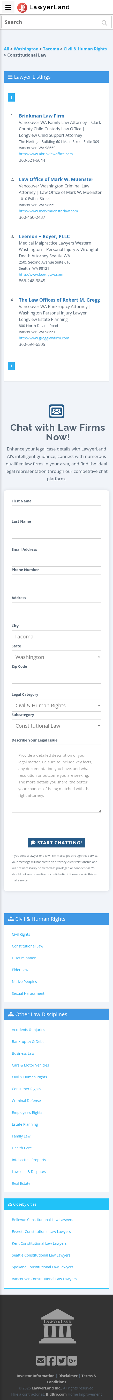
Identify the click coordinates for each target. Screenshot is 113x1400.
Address (19, 597)
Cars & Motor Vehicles (30, 1065)
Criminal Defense (26, 1100)
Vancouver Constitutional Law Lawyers (44, 1278)
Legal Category (25, 694)
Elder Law (20, 969)
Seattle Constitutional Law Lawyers (41, 1255)
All (6, 49)
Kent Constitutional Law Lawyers (39, 1243)
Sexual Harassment (28, 993)
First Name (22, 501)
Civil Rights (21, 934)
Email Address (24, 549)
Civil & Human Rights (85, 49)
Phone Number (25, 569)
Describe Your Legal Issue (34, 740)
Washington (26, 49)
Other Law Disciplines (41, 1014)
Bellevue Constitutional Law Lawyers (42, 1219)
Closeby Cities (24, 1204)
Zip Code (19, 666)
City (15, 625)
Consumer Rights (26, 1088)
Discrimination (24, 957)
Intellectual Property (29, 1159)
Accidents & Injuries (28, 1029)
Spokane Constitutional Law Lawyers (42, 1266)
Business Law (23, 1053)
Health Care (22, 1147)
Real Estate (21, 1183)
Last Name (21, 521)
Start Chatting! (56, 842)
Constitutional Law (27, 946)
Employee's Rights (27, 1112)
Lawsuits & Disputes (29, 1171)
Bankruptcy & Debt (28, 1041)
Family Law (21, 1136)
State (16, 646)
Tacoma (51, 49)
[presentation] (56, 825)
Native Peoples (24, 981)
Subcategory (23, 714)
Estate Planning (25, 1124)
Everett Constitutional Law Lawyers (41, 1231)
